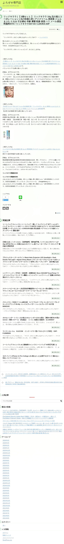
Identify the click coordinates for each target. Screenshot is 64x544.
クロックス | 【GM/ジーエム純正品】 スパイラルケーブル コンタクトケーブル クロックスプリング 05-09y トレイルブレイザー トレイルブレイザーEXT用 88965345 (31, 304)
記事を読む (57, 238)
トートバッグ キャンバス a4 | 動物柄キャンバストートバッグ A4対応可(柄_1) (30, 345)
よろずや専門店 (12, 2)
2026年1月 (6, 448)
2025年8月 (6, 460)
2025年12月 (6, 450)
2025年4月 (6, 470)
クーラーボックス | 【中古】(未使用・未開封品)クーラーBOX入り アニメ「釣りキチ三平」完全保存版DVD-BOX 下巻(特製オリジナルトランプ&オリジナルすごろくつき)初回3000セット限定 (31, 375)
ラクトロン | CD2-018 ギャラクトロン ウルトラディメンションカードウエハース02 (29, 421)
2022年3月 (6, 495)
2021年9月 (6, 508)
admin (58, 213)
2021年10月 (6, 505)
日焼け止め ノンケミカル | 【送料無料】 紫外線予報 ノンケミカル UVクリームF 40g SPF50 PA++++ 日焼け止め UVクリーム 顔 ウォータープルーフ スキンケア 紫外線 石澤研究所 (31, 244)
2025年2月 (6, 475)
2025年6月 (6, 465)
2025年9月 (6, 458)
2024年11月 (6, 483)
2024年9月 (6, 488)
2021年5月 (6, 518)
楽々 (59, 29)
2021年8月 (6, 510)
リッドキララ (43, 37)
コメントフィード (8, 537)
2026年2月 (6, 445)
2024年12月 (6, 480)
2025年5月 (6, 468)
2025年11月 (6, 453)
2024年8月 (6, 490)
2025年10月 (6, 455)
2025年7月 (6, 463)
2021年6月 (6, 515)
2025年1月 (6, 478)
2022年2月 (6, 498)
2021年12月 (6, 500)
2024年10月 (6, 485)
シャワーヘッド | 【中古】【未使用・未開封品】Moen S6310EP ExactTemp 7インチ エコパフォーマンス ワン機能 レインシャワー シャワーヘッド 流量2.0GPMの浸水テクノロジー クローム (31, 275)
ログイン (5, 532)
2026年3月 (6, 443)
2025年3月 (6, 473)
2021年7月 (6, 513)
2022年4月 (6, 493)
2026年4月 (6, 440)
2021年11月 (6, 503)
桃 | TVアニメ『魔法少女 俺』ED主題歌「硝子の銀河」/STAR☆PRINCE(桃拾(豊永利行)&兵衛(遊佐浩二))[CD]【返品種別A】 (31, 383)
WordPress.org (7, 540)
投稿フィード (7, 535)
